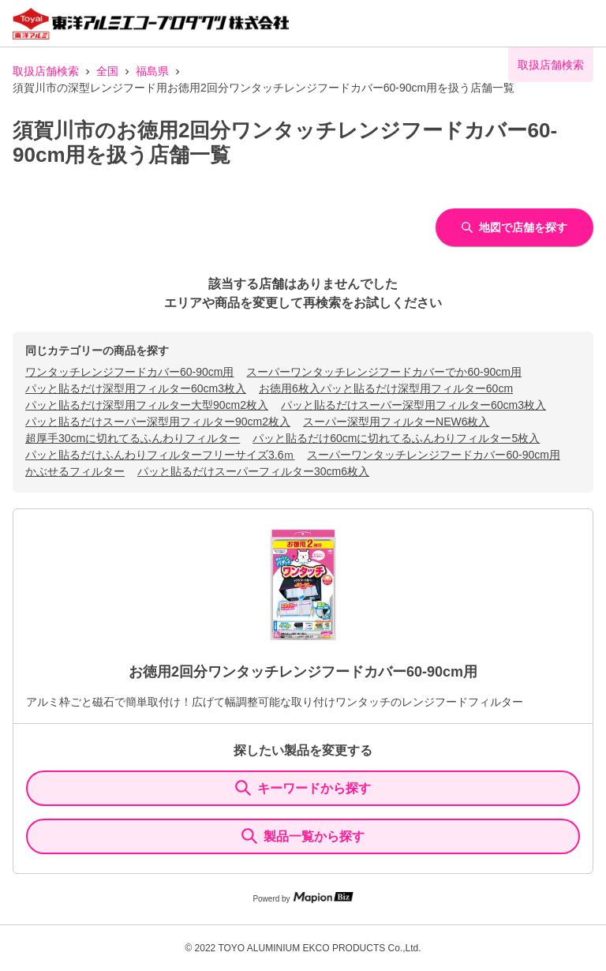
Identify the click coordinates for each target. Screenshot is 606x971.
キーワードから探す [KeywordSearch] (303, 788)
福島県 (152, 71)
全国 (107, 71)
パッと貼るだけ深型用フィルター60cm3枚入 (135, 388)
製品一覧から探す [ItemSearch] (303, 836)
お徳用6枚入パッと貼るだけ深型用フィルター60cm (386, 388)
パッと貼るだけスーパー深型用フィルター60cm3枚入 (413, 405)
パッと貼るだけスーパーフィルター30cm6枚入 (253, 471)
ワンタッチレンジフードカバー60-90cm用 (129, 372)
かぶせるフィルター (75, 471)
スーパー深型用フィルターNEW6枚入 (396, 421)
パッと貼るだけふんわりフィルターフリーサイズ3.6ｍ (159, 454)
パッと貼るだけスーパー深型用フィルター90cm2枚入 (157, 421)
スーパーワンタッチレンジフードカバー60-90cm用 (433, 454)
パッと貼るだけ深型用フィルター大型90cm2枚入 (146, 405)
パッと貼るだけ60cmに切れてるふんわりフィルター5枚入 (396, 438)
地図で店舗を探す (514, 227)
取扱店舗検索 (46, 71)
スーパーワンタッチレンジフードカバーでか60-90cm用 (383, 372)
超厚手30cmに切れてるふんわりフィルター (132, 438)
